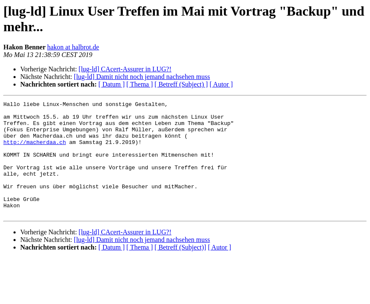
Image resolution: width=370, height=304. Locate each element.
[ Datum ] (111, 84)
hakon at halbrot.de (73, 47)
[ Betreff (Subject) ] (181, 84)
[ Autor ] (221, 84)
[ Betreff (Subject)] (180, 270)
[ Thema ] (140, 84)
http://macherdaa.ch (34, 151)
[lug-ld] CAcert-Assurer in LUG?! (124, 69)
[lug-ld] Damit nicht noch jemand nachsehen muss (142, 76)
